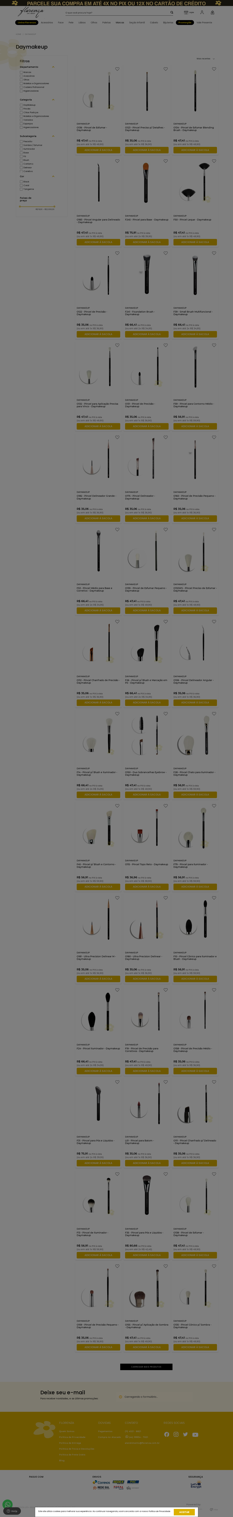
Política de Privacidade (159, 1511)
